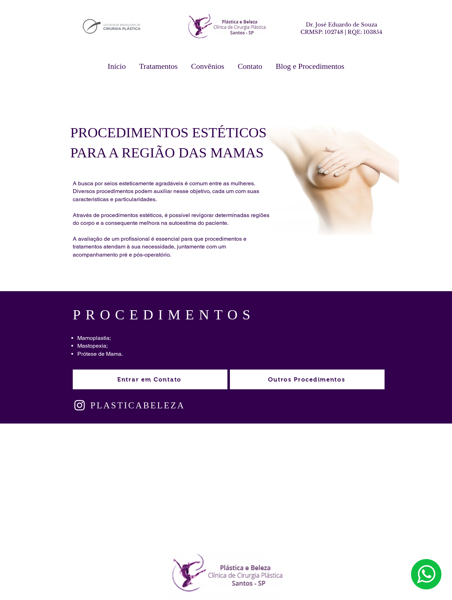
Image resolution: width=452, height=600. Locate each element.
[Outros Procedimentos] (307, 379)
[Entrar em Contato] (150, 379)
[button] (158, 66)
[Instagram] (80, 405)
